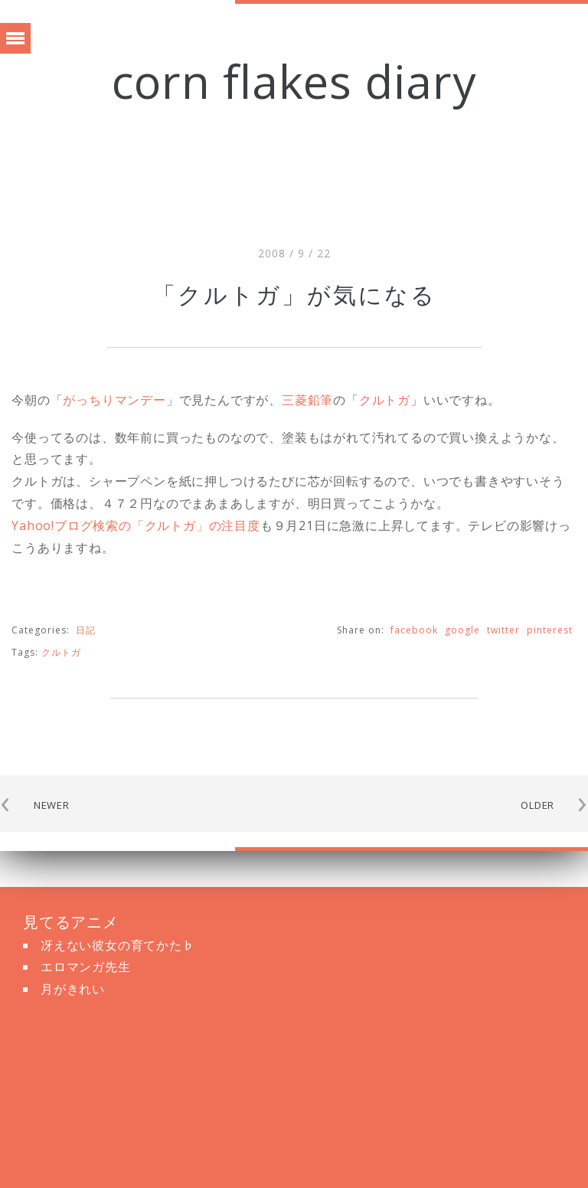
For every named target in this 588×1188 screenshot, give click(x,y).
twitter (503, 630)
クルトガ (384, 399)
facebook (414, 630)
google (462, 630)
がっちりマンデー (114, 399)
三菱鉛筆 (307, 399)
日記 (86, 630)
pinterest (550, 630)
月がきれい (73, 988)
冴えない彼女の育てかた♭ (118, 945)
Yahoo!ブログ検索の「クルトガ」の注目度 (135, 525)
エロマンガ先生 (86, 966)
